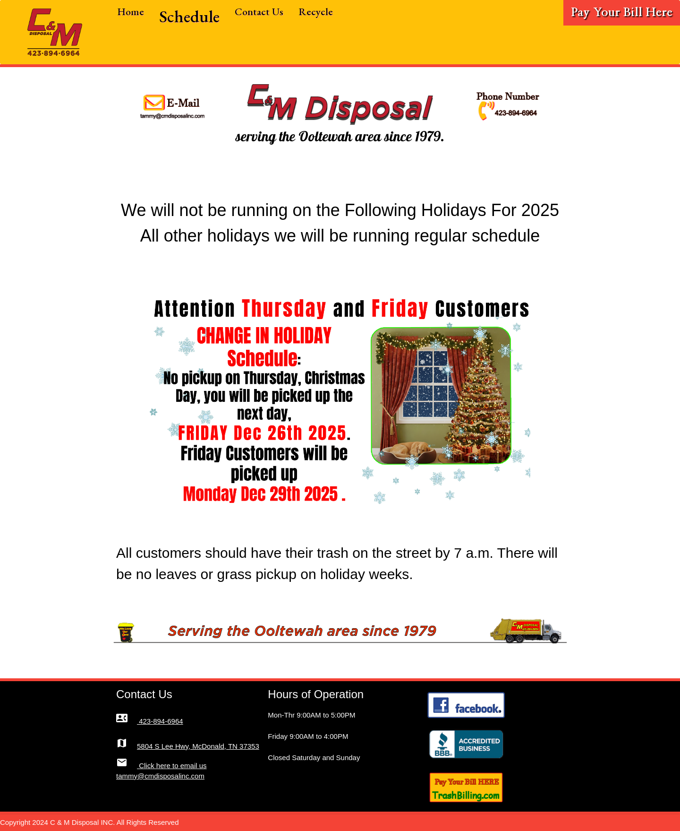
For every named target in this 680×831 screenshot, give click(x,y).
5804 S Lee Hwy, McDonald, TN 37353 (187, 746)
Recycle (315, 11)
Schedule (189, 16)
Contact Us (259, 11)
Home (130, 11)
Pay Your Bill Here (621, 12)
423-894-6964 (149, 721)
